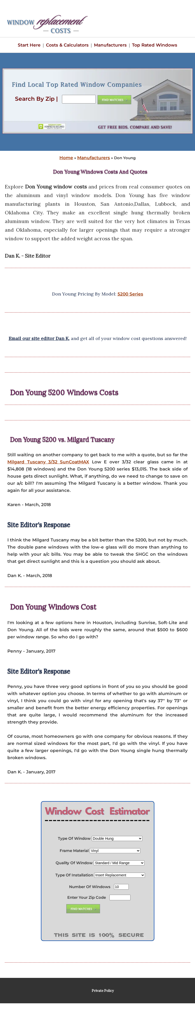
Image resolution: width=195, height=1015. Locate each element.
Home (66, 157)
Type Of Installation (74, 875)
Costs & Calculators (67, 45)
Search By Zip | (37, 98)
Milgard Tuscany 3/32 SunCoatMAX (48, 461)
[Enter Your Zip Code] (120, 897)
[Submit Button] (83, 908)
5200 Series (130, 294)
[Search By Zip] (79, 99)
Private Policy (103, 991)
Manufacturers (110, 45)
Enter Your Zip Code (86, 897)
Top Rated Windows (154, 45)
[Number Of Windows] (121, 887)
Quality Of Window (74, 862)
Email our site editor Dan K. (39, 338)
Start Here (29, 45)
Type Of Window (74, 838)
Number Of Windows (89, 886)
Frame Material (74, 850)
